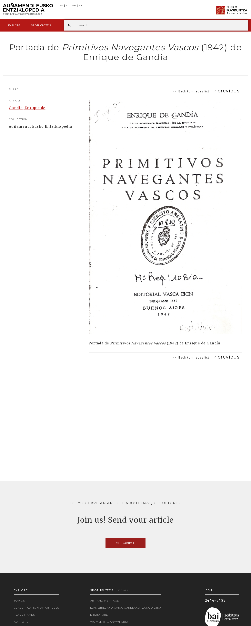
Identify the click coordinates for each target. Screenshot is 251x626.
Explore (14, 25)
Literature (99, 614)
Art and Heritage (104, 600)
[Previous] (227, 90)
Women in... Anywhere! (109, 621)
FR (74, 6)
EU (68, 6)
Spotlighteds (41, 25)
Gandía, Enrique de (27, 108)
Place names (24, 614)
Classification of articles (36, 607)
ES (61, 6)
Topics (19, 600)
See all (123, 590)
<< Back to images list (191, 91)
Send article (125, 543)
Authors (21, 621)
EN (81, 6)
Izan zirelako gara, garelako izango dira (125, 607)
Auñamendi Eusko (28, 9)
